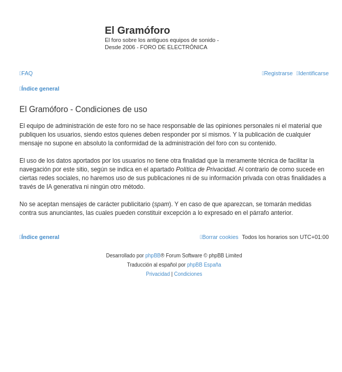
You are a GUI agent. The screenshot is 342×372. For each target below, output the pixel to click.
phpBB (153, 255)
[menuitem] (26, 73)
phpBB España (204, 265)
